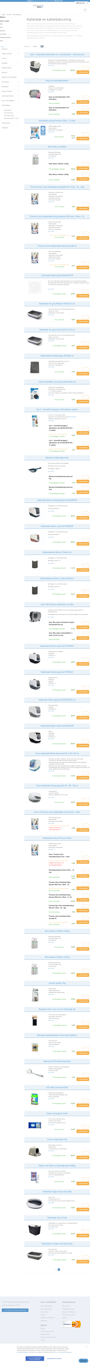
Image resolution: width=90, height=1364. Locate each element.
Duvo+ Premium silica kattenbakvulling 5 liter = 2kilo (57, 812)
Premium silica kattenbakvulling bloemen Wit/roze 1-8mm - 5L (57, 216)
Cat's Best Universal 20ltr (57, 1087)
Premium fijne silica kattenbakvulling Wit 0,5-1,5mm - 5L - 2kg (57, 186)
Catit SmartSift (72, 417)
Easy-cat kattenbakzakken (57, 80)
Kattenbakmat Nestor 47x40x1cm (57, 552)
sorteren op (27, 46)
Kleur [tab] (1, 41)
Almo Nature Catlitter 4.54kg (57, 931)
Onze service (44, 1312)
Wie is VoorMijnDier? (47, 1306)
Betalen (64, 1318)
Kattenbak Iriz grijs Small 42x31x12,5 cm (57, 329)
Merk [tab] (1, 24)
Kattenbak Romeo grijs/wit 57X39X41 (57, 672)
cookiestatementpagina (22, 1352)
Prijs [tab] (1, 27)
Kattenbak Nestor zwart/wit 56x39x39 (57, 725)
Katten (9, 14)
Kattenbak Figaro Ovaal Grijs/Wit (57, 1191)
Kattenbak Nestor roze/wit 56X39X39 (57, 526)
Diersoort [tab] (2, 31)
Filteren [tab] (2, 17)
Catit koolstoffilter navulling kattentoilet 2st (57, 381)
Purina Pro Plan (45, 1334)
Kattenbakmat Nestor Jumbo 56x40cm (57, 578)
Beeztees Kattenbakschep (57, 457)
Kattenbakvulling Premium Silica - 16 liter (57, 120)
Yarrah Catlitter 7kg (57, 983)
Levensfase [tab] (3, 34)
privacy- (55, 1352)
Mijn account (66, 1306)
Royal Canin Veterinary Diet (49, 1337)
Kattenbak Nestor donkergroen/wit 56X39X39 (57, 500)
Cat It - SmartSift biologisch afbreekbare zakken (57, 409)
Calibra (43, 1328)
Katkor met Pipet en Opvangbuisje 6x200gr (57, 1165)
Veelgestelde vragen (68, 1309)
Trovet (42, 1340)
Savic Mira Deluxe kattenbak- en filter (57, 604)
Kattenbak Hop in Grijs (57, 1217)
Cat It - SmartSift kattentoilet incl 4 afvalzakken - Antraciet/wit (57, 54)
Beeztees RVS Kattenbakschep (57, 1061)
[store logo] (38, 6)
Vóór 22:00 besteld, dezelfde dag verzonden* (16, 1302)
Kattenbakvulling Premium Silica (57, 838)
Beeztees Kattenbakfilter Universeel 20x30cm (57, 1035)
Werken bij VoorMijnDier (48, 1318)
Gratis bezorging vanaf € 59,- (12, 1305)
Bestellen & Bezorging (68, 1312)
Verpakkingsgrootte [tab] (5, 37)
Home (3, 14)
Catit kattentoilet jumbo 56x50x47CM (57, 275)
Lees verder (51, 65)
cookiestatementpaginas (65, 1352)
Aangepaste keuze (54, 1358)
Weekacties (44, 1320)
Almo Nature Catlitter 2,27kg (57, 957)
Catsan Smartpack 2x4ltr (57, 1113)
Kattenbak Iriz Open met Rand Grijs (57, 1243)
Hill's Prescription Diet (47, 1331)
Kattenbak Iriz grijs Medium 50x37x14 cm (57, 303)
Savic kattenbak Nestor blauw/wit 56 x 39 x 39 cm (57, 753)
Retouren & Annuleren (68, 1315)
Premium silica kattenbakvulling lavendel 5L (57, 245)
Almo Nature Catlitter (57, 146)
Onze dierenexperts (46, 1309)
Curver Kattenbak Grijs (57, 1139)
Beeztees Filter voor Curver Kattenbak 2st (57, 1009)
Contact (43, 1315)
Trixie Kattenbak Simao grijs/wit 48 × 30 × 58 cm (57, 785)
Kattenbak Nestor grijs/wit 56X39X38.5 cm (57, 699)
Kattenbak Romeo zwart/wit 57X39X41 (57, 646)
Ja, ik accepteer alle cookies (35, 1358)
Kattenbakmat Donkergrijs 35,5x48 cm (57, 355)
